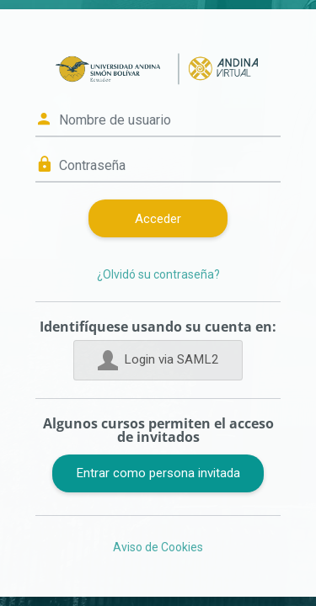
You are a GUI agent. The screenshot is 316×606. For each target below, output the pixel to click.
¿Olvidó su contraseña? (158, 274)
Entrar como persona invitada (158, 473)
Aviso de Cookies (158, 547)
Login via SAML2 (158, 360)
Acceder (158, 218)
